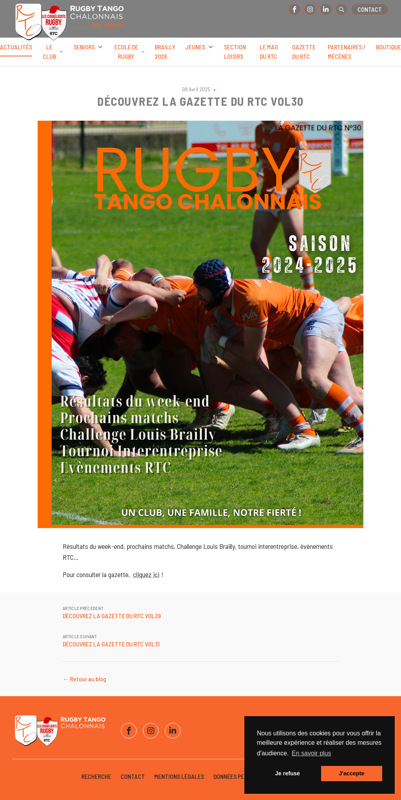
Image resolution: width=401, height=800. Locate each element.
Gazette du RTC (304, 51)
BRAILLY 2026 (165, 51)
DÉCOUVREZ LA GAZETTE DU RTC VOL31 (111, 644)
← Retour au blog (84, 678)
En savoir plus (311, 753)
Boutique (388, 47)
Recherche (96, 776)
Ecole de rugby (129, 51)
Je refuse (287, 773)
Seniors (89, 47)
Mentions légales (179, 776)
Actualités (16, 49)
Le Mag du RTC (269, 51)
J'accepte (351, 773)
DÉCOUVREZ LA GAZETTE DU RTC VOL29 (112, 615)
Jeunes (200, 47)
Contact (370, 9)
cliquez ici (146, 574)
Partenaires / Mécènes (346, 51)
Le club (53, 51)
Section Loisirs (235, 51)
